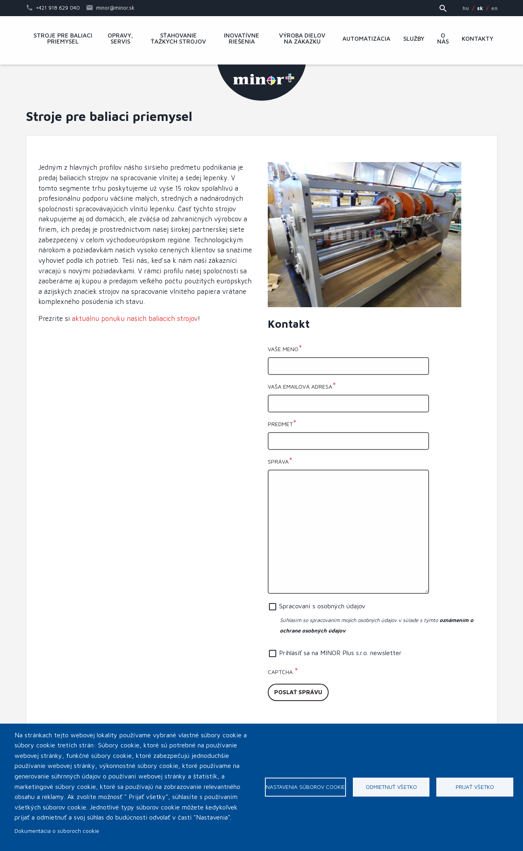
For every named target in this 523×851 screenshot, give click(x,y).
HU (466, 8)
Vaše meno (283, 348)
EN (494, 8)
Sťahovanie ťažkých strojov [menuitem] (178, 38)
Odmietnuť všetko (391, 787)
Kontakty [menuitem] (477, 38)
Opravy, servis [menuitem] (120, 38)
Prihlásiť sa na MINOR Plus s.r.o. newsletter (340, 652)
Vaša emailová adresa (300, 386)
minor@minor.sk (115, 7)
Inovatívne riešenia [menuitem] (241, 38)
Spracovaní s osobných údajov (322, 606)
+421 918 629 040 (58, 7)
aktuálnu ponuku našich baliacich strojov (135, 318)
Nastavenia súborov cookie (305, 787)
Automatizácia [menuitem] (366, 38)
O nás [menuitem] (443, 38)
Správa (278, 461)
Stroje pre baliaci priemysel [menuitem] (62, 38)
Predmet (280, 423)
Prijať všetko (475, 787)
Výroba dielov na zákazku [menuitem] (302, 38)
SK (480, 8)
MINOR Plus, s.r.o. (261, 83)
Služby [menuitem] (413, 38)
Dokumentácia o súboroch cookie (57, 831)
